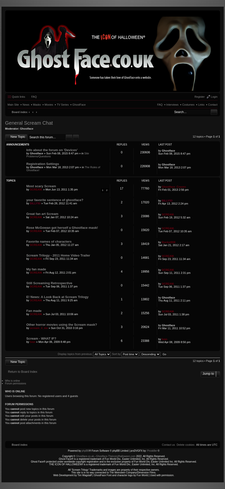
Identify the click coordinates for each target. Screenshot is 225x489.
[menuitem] (185, 444)
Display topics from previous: (84, 353)
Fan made (34, 311)
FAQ (160, 104)
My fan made (36, 269)
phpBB (85, 450)
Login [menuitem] (214, 96)
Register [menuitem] (200, 96)
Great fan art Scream (42, 214)
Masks (37, 104)
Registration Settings (42, 164)
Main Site (13, 104)
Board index (20, 112)
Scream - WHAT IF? (41, 338)
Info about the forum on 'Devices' (52, 150)
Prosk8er (152, 450)
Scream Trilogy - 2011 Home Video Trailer (58, 255)
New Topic (18, 137)
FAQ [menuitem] (34, 96)
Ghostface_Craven (174, 186)
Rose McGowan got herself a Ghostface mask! (62, 228)
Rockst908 (168, 242)
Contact (213, 104)
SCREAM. (36, 189)
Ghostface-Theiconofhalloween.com (116, 456)
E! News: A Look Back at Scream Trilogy (57, 297)
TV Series (63, 104)
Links (201, 104)
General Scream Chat (29, 123)
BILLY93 (35, 203)
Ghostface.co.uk (85, 456)
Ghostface (26, 128)
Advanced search (76, 137)
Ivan (32, 341)
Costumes (188, 104)
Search (214, 112)
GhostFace (79, 104)
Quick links (18, 96)
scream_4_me (39, 327)
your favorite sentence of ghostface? (54, 200)
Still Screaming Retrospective (49, 283)
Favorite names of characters (49, 241)
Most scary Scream (41, 186)
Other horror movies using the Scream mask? (61, 324)
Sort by (125, 353)
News (25, 104)
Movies (48, 104)
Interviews (172, 104)
